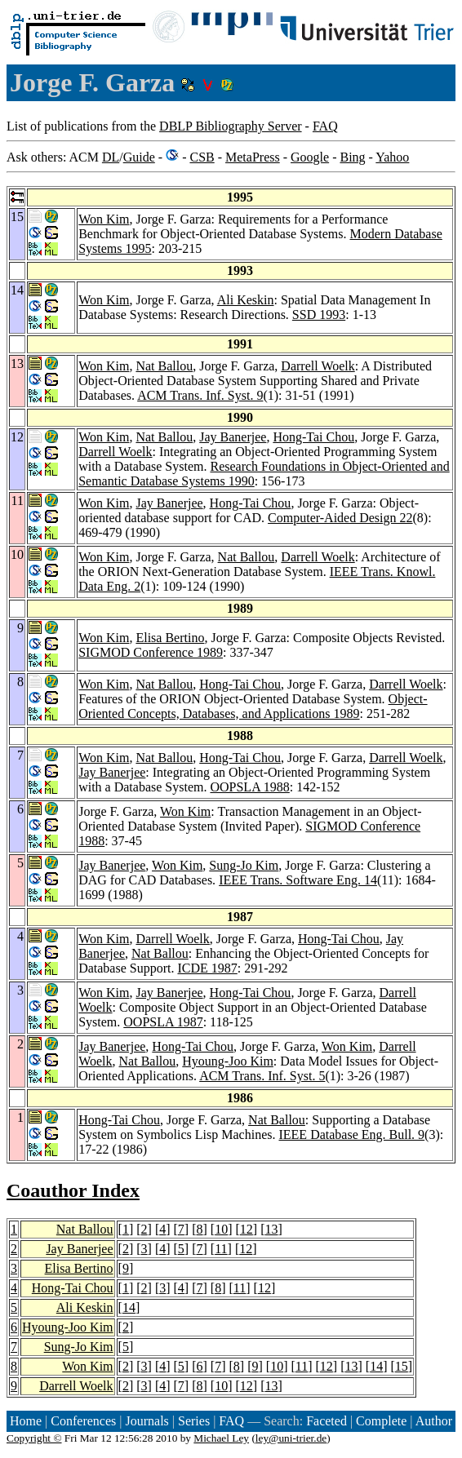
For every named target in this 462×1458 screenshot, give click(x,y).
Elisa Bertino (169, 638)
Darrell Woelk (317, 366)
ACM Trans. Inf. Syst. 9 (200, 395)
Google (310, 157)
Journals (146, 1421)
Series (194, 1421)
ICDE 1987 (207, 968)
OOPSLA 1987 (162, 1022)
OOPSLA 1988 (249, 787)
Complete (381, 1421)
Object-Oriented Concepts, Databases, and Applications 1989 (252, 706)
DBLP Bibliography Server (230, 126)
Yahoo (392, 157)
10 (221, 1229)
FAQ (325, 126)
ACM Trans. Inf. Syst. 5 (262, 1076)
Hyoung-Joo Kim (227, 1061)
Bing (352, 157)
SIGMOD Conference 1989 (150, 652)
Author (433, 1421)
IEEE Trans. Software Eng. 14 (298, 880)
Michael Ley (221, 1438)
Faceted (326, 1421)
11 (221, 1249)
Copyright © (34, 1438)
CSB (201, 157)
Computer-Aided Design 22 (340, 518)
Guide (139, 157)
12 (246, 1229)
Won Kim (103, 219)
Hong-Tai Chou (313, 437)
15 (401, 1366)
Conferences (83, 1421)
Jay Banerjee (232, 437)
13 (271, 1229)
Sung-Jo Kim (243, 865)
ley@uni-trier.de (291, 1438)
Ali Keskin (245, 300)
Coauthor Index (73, 1190)
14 (128, 1307)
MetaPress (252, 157)
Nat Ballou (164, 366)
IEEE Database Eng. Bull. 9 (351, 1134)
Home (26, 1421)
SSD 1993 (318, 314)
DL (110, 157)
